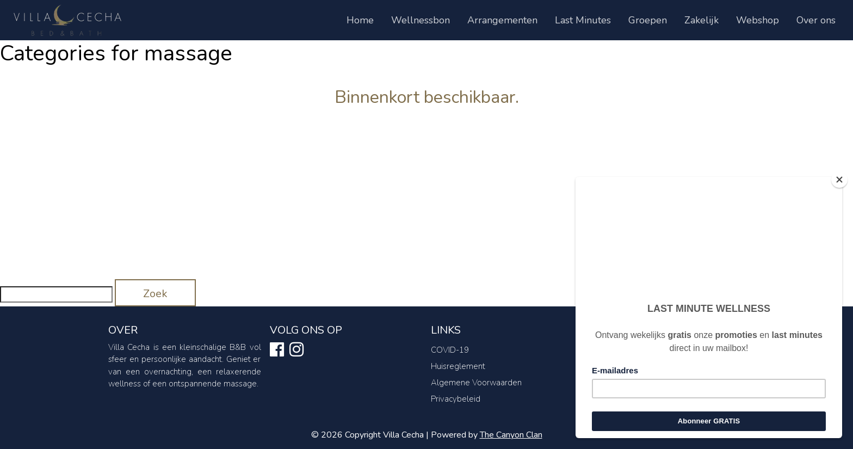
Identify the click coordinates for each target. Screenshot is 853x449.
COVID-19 (450, 350)
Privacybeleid (455, 398)
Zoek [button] (155, 293)
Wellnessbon (420, 20)
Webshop (757, 20)
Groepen (647, 20)
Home (360, 20)
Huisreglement (458, 366)
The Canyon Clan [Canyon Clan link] (511, 435)
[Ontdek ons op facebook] (277, 352)
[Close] (839, 179)
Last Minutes (583, 20)
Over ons (816, 20)
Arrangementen (502, 20)
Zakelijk (701, 20)
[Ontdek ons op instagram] (296, 352)
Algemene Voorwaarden (476, 382)
